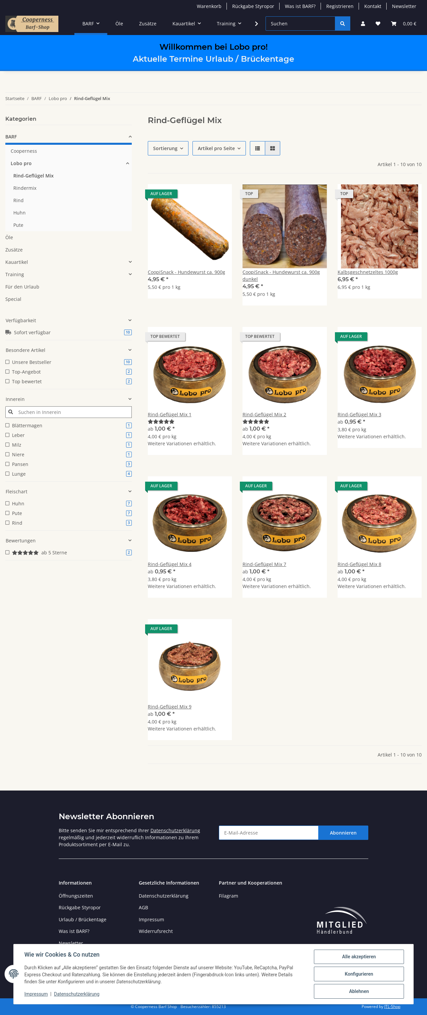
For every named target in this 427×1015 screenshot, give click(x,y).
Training (14, 274)
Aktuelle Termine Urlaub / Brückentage (213, 59)
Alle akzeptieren (359, 956)
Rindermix (24, 188)
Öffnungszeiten (76, 896)
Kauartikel (16, 262)
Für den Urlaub (22, 287)
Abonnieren (343, 833)
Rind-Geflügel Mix (33, 175)
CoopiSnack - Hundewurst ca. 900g (186, 272)
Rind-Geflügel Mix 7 (264, 564)
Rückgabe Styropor (253, 6)
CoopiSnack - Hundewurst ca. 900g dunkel (281, 275)
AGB (143, 907)
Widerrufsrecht (156, 931)
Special (13, 299)
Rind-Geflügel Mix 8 (359, 564)
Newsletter (404, 6)
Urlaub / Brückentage (82, 919)
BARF (11, 136)
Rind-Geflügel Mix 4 (169, 564)
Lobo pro (21, 163)
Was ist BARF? (300, 6)
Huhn (19, 212)
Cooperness (24, 151)
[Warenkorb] (404, 23)
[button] (363, 23)
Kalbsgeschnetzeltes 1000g (368, 272)
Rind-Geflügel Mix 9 (169, 706)
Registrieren (340, 6)
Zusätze (14, 249)
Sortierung (165, 148)
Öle (9, 237)
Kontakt (372, 6)
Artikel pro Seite (216, 148)
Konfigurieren (359, 974)
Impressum (151, 919)
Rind (18, 200)
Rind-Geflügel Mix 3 (359, 414)
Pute (18, 225)
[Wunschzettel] (378, 23)
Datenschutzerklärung (175, 830)
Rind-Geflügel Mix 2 (264, 414)
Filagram (228, 896)
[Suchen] (300, 23)
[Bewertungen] (161, 421)
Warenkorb (209, 6)
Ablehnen (359, 991)
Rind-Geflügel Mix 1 (169, 414)
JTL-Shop (392, 1006)
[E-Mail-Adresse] (269, 833)
